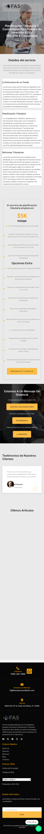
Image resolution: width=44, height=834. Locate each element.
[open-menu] (38, 6)
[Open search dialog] (5, 788)
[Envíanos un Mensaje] (22, 684)
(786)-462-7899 (18, 674)
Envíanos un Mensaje (22, 688)
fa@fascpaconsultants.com (22, 690)
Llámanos (18, 671)
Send (22, 814)
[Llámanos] (17, 668)
